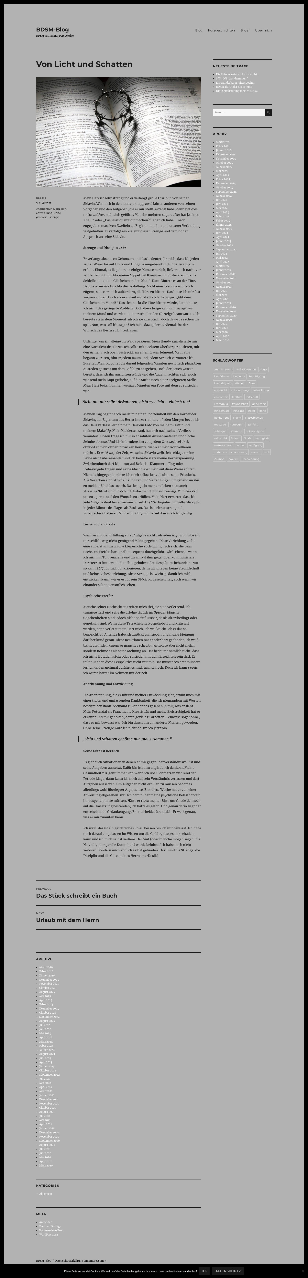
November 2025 (49, 983)
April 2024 (45, 1037)
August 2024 (47, 1021)
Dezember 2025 (49, 979)
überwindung (250, 458)
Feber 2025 (46, 1004)
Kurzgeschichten (221, 30)
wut (266, 452)
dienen (240, 383)
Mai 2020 (45, 1157)
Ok (204, 1271)
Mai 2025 (45, 996)
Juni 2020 (45, 1153)
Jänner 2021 (46, 1128)
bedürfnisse (221, 376)
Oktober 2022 (47, 1070)
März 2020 (46, 1165)
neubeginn (237, 424)
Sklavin (235, 438)
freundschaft (240, 403)
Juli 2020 (44, 1149)
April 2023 (45, 1062)
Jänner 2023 (46, 1066)
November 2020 (49, 1136)
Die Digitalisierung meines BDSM (237, 91)
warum (255, 452)
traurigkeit (262, 438)
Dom (251, 383)
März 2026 (46, 967)
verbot (240, 445)
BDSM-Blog (52, 29)
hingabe (238, 410)
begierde (239, 376)
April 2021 (45, 1124)
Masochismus (254, 417)
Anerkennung (45, 208)
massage (220, 424)
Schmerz (236, 431)
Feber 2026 (46, 971)
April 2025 (45, 1000)
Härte (57, 212)
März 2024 (46, 1041)
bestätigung (257, 376)
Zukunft (219, 458)
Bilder (245, 30)
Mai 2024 (45, 1033)
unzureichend (223, 445)
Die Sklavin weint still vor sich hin (237, 74)
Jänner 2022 (47, 1095)
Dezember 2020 (49, 1132)
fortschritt (252, 397)
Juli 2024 (44, 1025)
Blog (199, 30)
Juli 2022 (44, 1079)
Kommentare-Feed (51, 1230)
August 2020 (47, 1145)
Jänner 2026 (47, 975)
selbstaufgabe (255, 431)
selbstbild (220, 438)
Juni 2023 (45, 1058)
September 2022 (49, 1074)
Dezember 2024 (49, 1008)
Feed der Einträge (50, 1226)
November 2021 (49, 1103)
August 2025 (47, 992)
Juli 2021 (44, 1116)
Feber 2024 (46, 1045)
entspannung (240, 390)
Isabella (41, 197)
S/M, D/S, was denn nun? (232, 78)
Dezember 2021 (49, 1099)
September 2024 (49, 1017)
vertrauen (220, 452)
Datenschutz (227, 1271)
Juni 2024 (45, 1029)
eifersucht (220, 390)
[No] (303, 1271)
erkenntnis (221, 397)
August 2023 (47, 1054)
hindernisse (221, 410)
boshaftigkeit (222, 383)
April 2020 (45, 1161)
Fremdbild (221, 403)
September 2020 (49, 1140)
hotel (251, 410)
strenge (54, 217)
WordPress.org (48, 1234)
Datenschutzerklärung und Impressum (79, 1260)
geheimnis (259, 403)
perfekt (253, 424)
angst (263, 369)
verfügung (255, 445)
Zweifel (233, 458)
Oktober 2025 (47, 988)
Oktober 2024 (47, 1012)
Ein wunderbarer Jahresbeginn (235, 82)
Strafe (247, 438)
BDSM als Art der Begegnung (234, 87)
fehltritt (237, 397)
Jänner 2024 (47, 1050)
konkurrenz (221, 417)
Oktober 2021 (47, 1107)
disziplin (60, 208)
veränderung (239, 452)
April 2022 (45, 1087)
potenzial (42, 217)
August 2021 (47, 1112)
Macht (237, 417)
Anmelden (45, 1222)
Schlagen (220, 431)
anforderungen (246, 369)
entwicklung (44, 212)
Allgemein (45, 1194)
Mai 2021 (44, 1120)
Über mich (263, 30)
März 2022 (46, 1091)
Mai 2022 (45, 1083)
